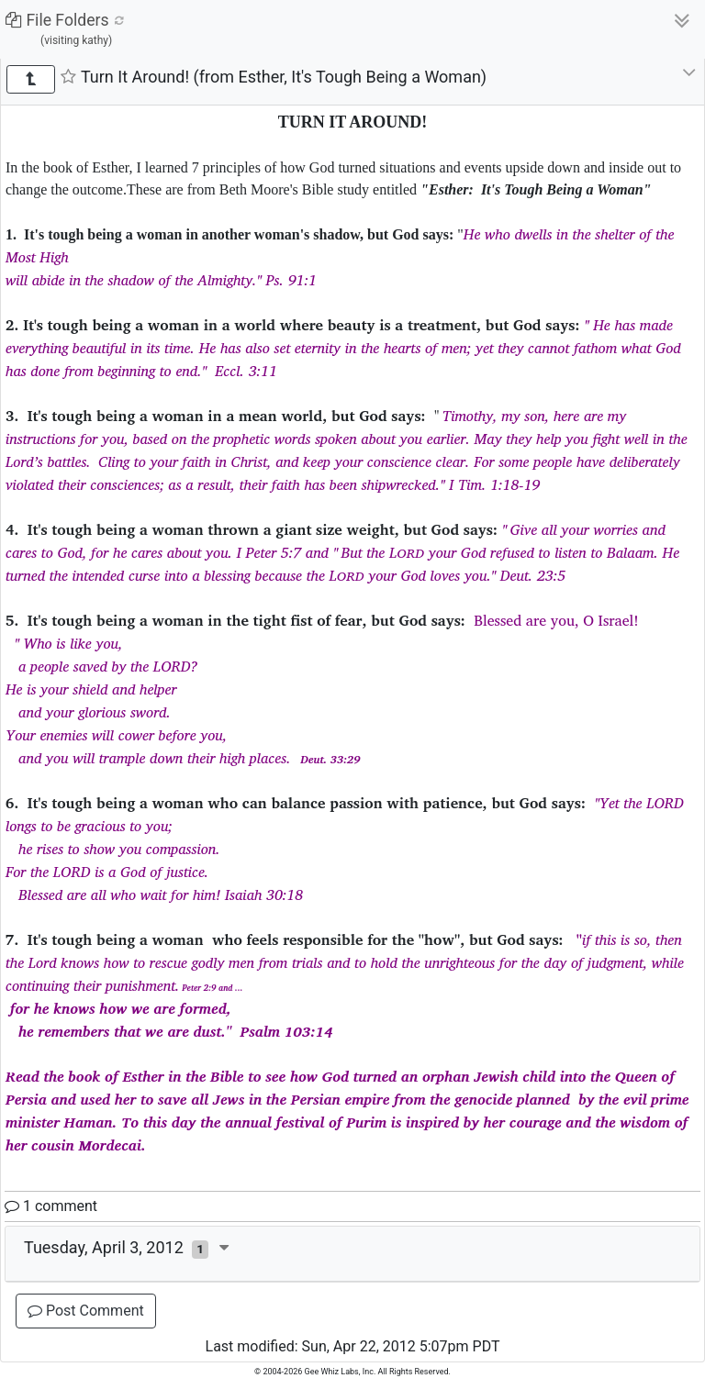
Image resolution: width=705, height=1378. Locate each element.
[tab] (352, 1254)
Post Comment (86, 1310)
